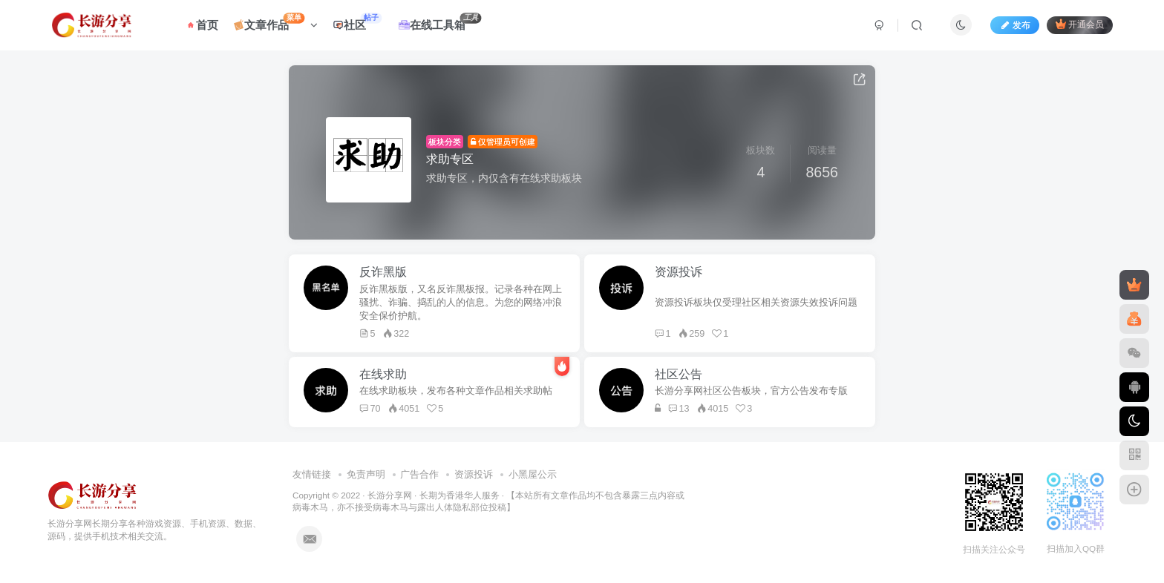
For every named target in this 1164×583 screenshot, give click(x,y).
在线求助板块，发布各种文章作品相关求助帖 (455, 391)
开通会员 (1080, 24)
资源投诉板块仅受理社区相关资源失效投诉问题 (756, 302)
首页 (201, 25)
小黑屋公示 (533, 474)
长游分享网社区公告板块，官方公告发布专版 (751, 391)
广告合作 (419, 474)
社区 (357, 22)
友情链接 (311, 474)
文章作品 (275, 22)
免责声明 (366, 474)
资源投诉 (473, 474)
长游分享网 (389, 495)
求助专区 (450, 159)
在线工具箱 (440, 22)
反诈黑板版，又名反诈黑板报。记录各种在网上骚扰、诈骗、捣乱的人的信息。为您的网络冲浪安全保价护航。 (460, 302)
